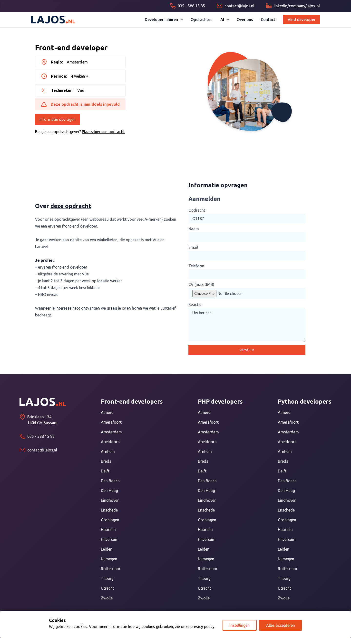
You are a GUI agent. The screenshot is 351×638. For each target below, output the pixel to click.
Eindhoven (110, 500)
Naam (193, 229)
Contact (268, 19)
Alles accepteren (280, 625)
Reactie (194, 304)
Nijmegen (109, 559)
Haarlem (108, 529)
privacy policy (202, 626)
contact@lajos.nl (42, 450)
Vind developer (301, 19)
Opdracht (196, 210)
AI (224, 19)
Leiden (106, 549)
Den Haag (109, 490)
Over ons (245, 19)
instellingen (240, 625)
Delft (105, 471)
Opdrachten (202, 19)
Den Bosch (110, 481)
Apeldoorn (110, 441)
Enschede (109, 510)
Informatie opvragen (57, 119)
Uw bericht (246, 324)
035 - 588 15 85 (41, 436)
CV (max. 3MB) (201, 284)
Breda (106, 461)
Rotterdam (110, 568)
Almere (107, 412)
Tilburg (107, 578)
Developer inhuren (164, 19)
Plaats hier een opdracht (103, 131)
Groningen (110, 520)
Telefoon (196, 266)
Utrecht (107, 588)
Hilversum (109, 539)
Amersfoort (111, 422)
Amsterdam (111, 432)
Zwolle (107, 598)
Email (193, 247)
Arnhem (108, 451)
